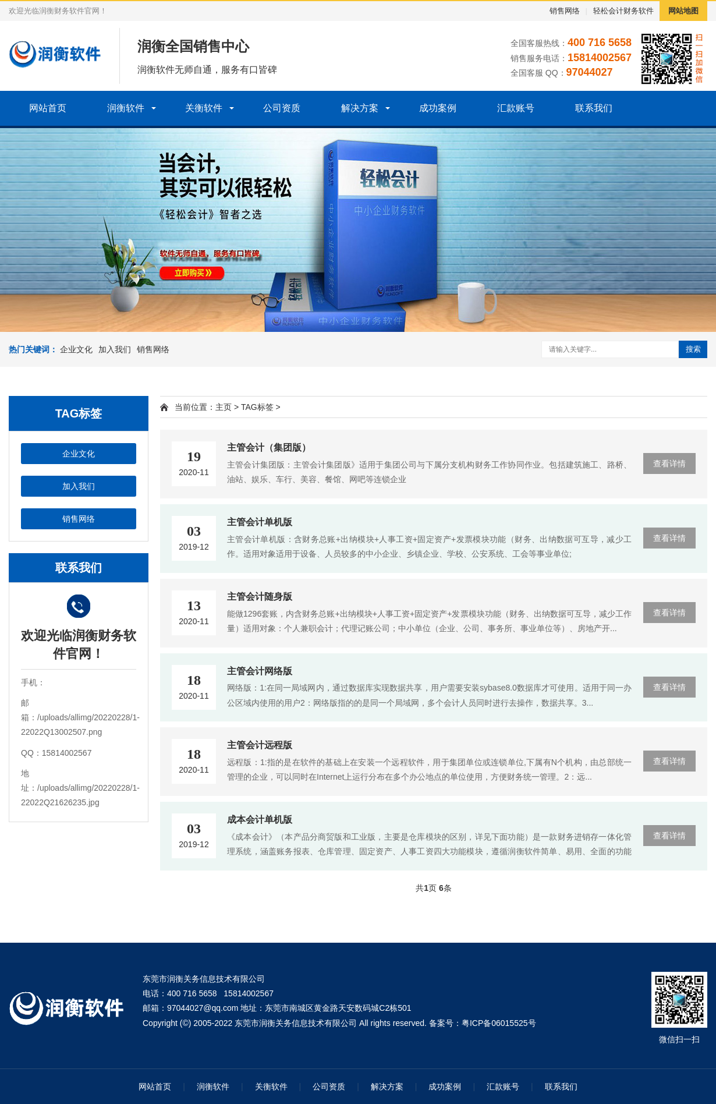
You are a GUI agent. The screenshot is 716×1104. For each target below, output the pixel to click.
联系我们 (593, 108)
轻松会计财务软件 (623, 10)
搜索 (693, 349)
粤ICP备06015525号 (499, 1023)
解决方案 (359, 108)
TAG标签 (257, 407)
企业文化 (76, 349)
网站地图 (683, 10)
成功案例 (437, 108)
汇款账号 (515, 108)
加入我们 (114, 349)
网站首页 (47, 108)
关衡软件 (203, 108)
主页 (223, 407)
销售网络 (565, 10)
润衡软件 (125, 108)
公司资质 (281, 108)
